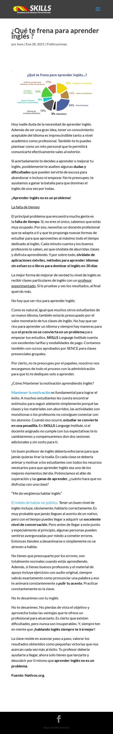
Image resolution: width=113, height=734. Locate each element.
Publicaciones (57, 44)
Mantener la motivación (30, 392)
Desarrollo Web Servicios (56, 727)
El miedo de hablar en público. (34, 502)
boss (20, 44)
